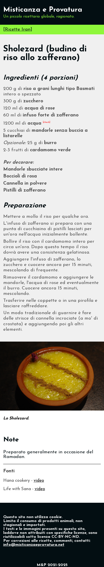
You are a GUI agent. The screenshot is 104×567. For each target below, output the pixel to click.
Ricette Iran (17, 29)
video (39, 481)
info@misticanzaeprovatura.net (33, 545)
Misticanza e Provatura (42, 9)
